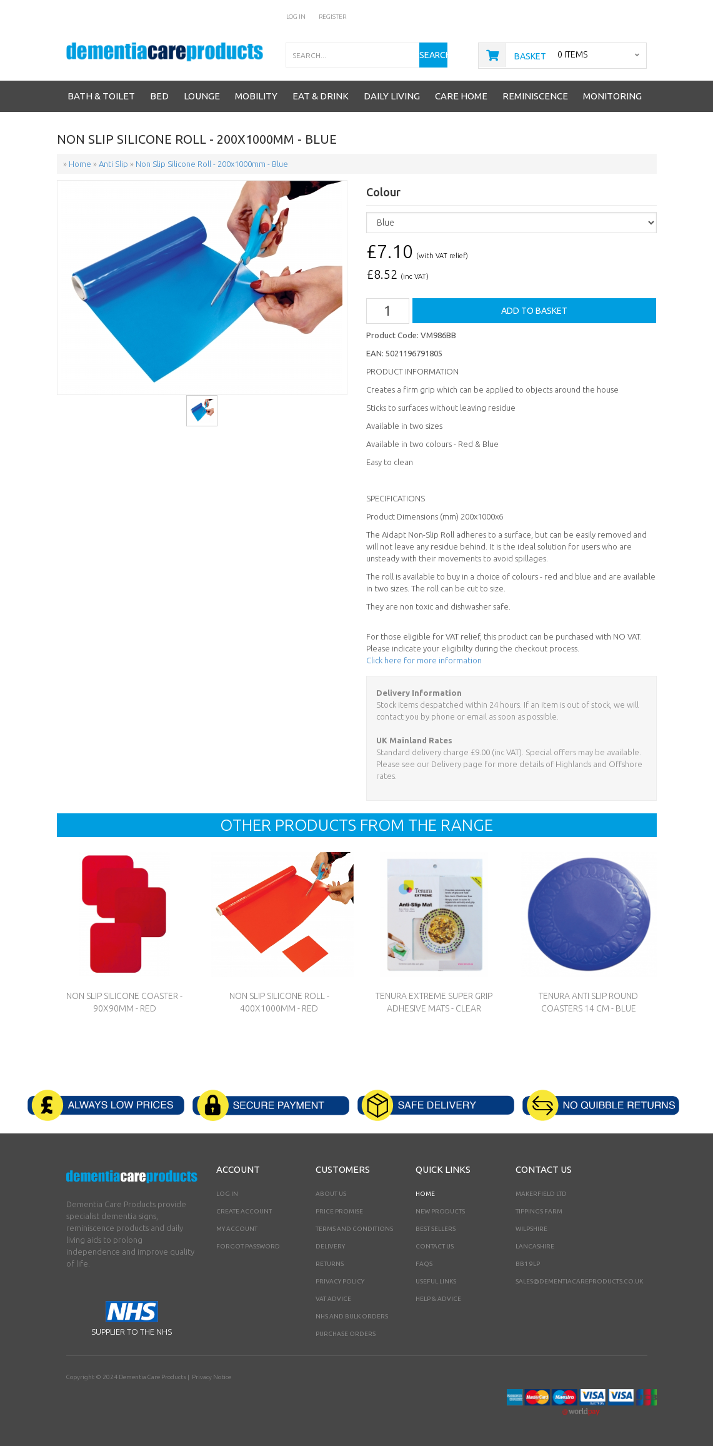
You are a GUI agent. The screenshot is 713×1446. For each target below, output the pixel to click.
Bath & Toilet (101, 96)
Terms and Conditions (354, 1228)
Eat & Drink (320, 96)
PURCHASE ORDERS (346, 1333)
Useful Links (436, 1281)
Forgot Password (248, 1246)
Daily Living (392, 96)
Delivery (330, 1246)
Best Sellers (436, 1228)
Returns (330, 1263)
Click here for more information (424, 660)
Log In (296, 16)
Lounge (202, 96)
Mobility (256, 96)
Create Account (244, 1211)
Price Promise (339, 1211)
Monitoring (612, 96)
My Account (236, 1228)
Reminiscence (535, 96)
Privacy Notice (211, 1376)
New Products (440, 1211)
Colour (383, 192)
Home (425, 1193)
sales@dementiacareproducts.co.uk (579, 1281)
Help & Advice (438, 1298)
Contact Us (435, 1246)
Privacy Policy (340, 1281)
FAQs (424, 1263)
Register (333, 16)
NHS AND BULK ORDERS (352, 1316)
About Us (331, 1193)
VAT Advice (333, 1298)
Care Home (461, 96)
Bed (159, 96)
